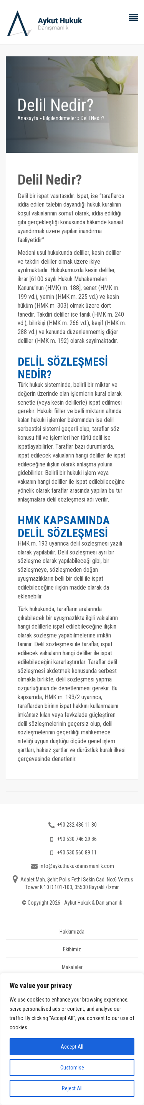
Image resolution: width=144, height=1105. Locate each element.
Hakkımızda (72, 932)
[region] (72, 1039)
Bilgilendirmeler (59, 118)
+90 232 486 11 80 (77, 825)
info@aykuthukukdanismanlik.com (77, 866)
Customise (72, 1067)
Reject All (72, 1088)
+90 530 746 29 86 (77, 839)
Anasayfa (27, 118)
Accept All (72, 1047)
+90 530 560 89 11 (77, 852)
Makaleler (72, 967)
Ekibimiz (72, 949)
